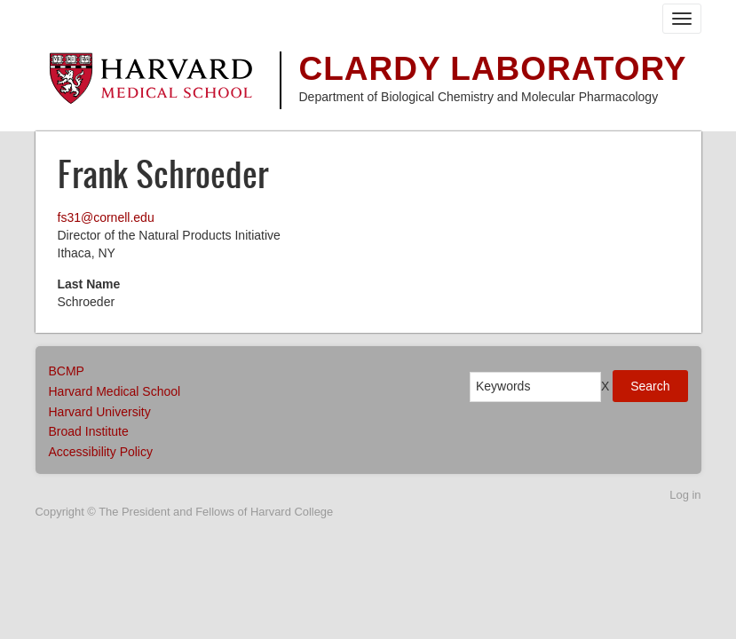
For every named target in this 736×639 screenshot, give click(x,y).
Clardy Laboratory (493, 69)
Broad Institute (89, 431)
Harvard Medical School (115, 391)
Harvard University (100, 412)
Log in (684, 494)
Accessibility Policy (101, 452)
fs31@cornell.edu (106, 217)
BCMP (66, 371)
